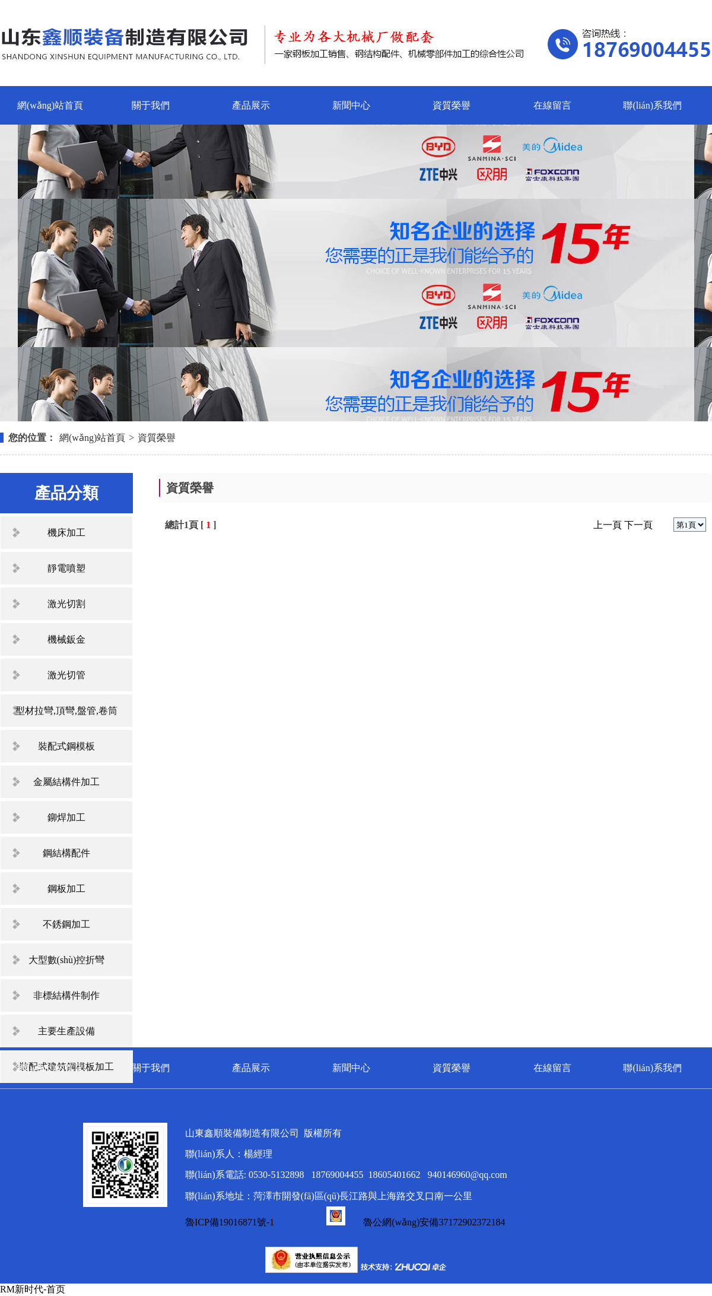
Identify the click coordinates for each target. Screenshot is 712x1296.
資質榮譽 (452, 105)
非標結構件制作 (66, 995)
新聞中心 (351, 105)
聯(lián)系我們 (652, 105)
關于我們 (151, 105)
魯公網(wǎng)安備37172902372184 (415, 1222)
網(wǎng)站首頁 (50, 105)
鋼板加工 (66, 889)
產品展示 (251, 105)
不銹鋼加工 (66, 924)
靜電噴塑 (66, 568)
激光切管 (66, 675)
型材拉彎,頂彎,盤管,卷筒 (66, 711)
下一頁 (638, 525)
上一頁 (607, 525)
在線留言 (552, 105)
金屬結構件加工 (66, 782)
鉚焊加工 (66, 817)
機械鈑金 (66, 639)
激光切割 (66, 604)
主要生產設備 (66, 1031)
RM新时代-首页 (32, 1289)
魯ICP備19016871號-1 (229, 1222)
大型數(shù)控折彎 (66, 960)
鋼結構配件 (66, 853)
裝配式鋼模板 (66, 746)
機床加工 (66, 533)
